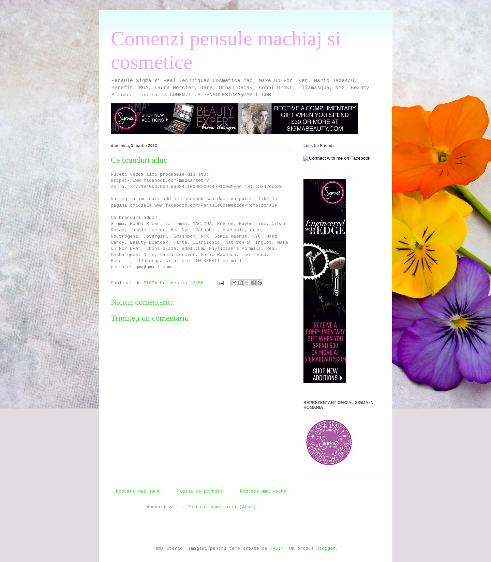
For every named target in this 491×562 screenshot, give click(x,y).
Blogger (326, 548)
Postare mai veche (263, 491)
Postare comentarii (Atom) (222, 507)
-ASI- (277, 548)
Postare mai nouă (138, 491)
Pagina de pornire (200, 491)
